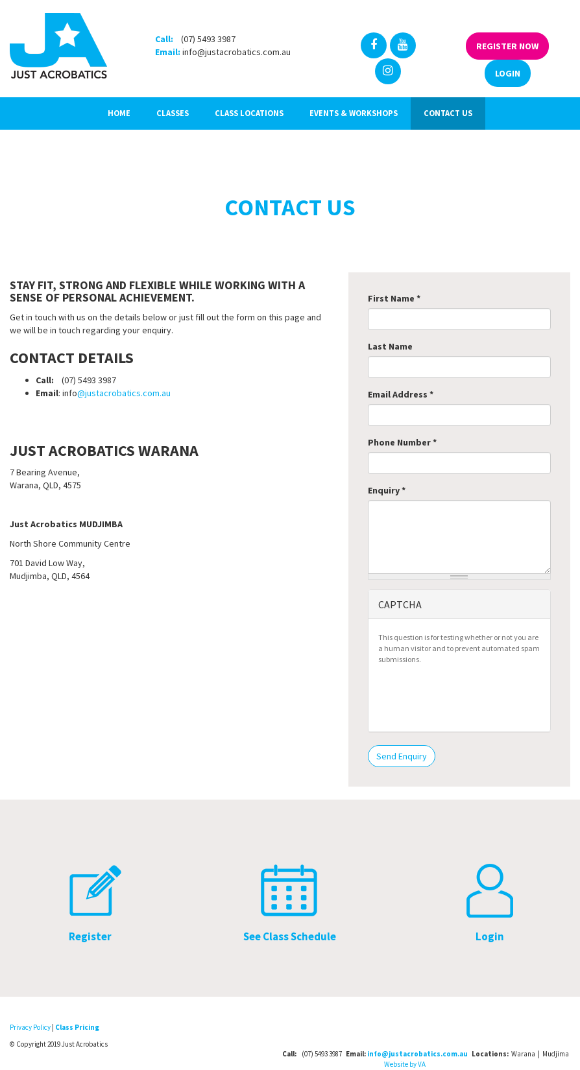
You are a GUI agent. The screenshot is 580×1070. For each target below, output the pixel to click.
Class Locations (249, 113)
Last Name (390, 346)
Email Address (400, 394)
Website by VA (405, 1064)
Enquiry (386, 490)
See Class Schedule (289, 936)
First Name (394, 298)
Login (507, 73)
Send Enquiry (401, 756)
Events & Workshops (353, 113)
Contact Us (448, 113)
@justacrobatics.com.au (124, 393)
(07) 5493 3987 (208, 39)
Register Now (507, 46)
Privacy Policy (30, 1027)
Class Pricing (77, 1027)
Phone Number (402, 442)
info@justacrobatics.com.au (236, 52)
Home (119, 113)
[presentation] (476, 696)
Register (90, 936)
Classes (172, 113)
